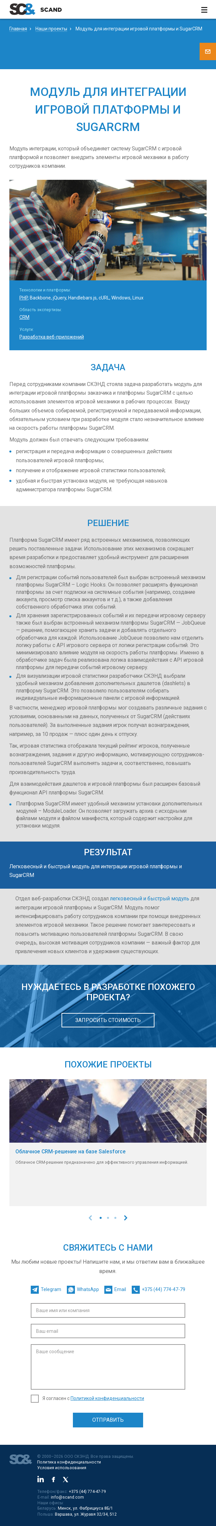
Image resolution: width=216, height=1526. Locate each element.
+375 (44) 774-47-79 (87, 1491)
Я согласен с (93, 1398)
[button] (100, 1218)
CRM (24, 317)
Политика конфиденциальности (69, 1462)
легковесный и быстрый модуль (149, 898)
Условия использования (61, 1468)
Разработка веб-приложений (51, 337)
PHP (23, 297)
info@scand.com (67, 1497)
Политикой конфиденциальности (107, 1398)
